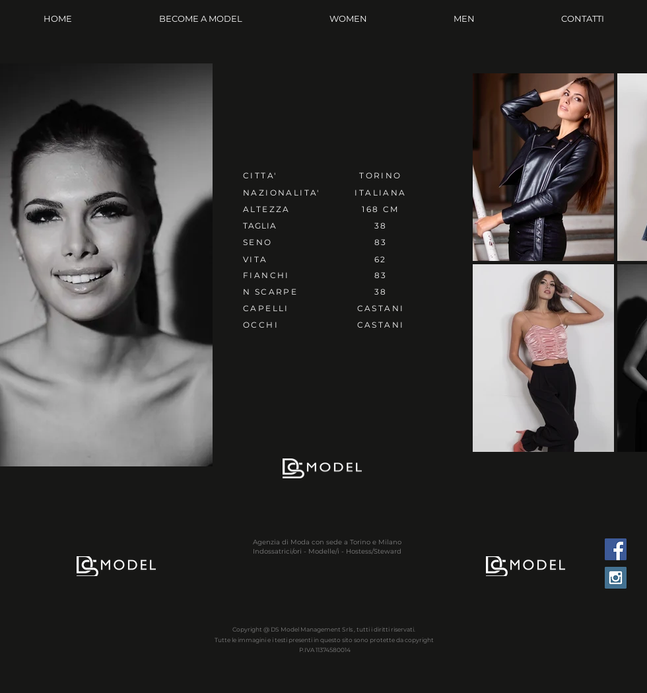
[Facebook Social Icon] (616, 549)
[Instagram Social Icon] (616, 578)
